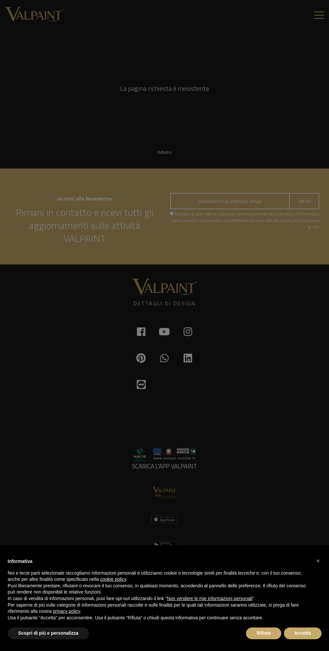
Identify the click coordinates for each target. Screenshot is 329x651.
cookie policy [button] (113, 579)
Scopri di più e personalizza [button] (48, 633)
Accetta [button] (302, 633)
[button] (318, 561)
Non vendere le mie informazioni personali (209, 598)
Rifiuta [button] (263, 633)
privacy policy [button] (66, 611)
